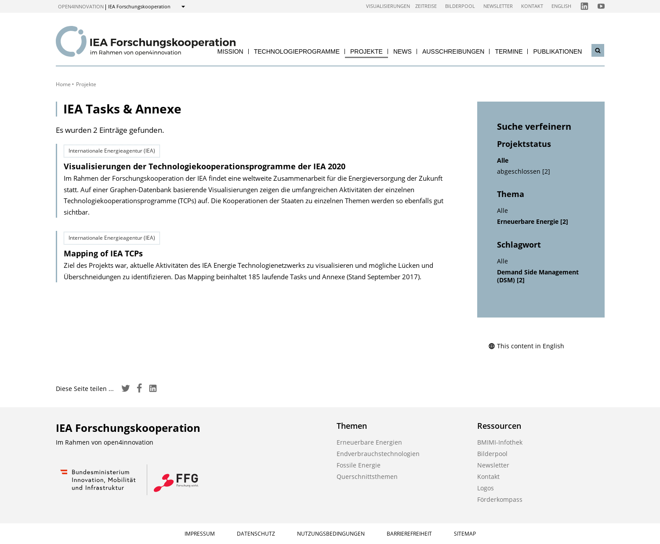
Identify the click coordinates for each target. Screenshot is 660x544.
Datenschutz (256, 533)
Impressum (200, 533)
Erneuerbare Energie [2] (532, 222)
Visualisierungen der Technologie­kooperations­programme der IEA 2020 (204, 166)
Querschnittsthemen (367, 476)
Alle (502, 160)
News (402, 51)
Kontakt (532, 6)
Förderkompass (499, 499)
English (561, 6)
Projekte (366, 51)
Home (63, 84)
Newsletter (498, 6)
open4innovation (81, 6)
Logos (485, 488)
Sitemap (465, 533)
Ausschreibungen (453, 51)
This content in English (526, 346)
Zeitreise (426, 6)
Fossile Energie (359, 465)
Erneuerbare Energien (369, 442)
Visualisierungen (388, 6)
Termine (508, 51)
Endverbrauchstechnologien (378, 453)
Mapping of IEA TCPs (103, 253)
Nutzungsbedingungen (331, 533)
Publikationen (557, 51)
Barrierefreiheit (409, 533)
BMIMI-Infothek (499, 442)
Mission (230, 51)
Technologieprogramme (297, 51)
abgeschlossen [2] (523, 171)
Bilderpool (460, 6)
